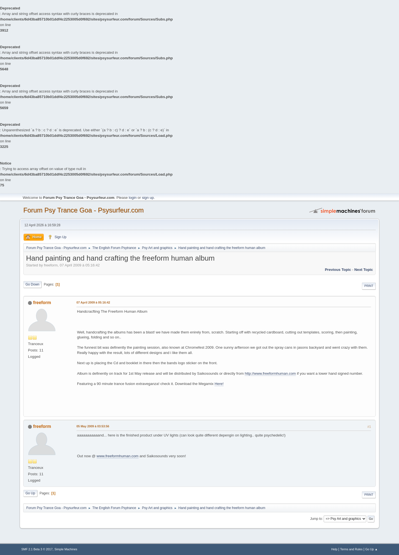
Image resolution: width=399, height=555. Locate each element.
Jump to (316, 519)
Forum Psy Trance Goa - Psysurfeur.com (83, 210)
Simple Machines (66, 549)
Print (368, 285)
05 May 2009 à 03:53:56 (92, 426)
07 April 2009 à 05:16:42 (93, 302)
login (133, 198)
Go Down (32, 284)
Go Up (30, 493)
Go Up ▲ (371, 549)
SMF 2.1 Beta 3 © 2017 (37, 549)
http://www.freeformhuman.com (270, 373)
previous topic (338, 270)
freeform (42, 302)
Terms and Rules (351, 549)
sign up (148, 198)
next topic (363, 270)
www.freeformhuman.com (118, 456)
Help (334, 549)
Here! (219, 384)
